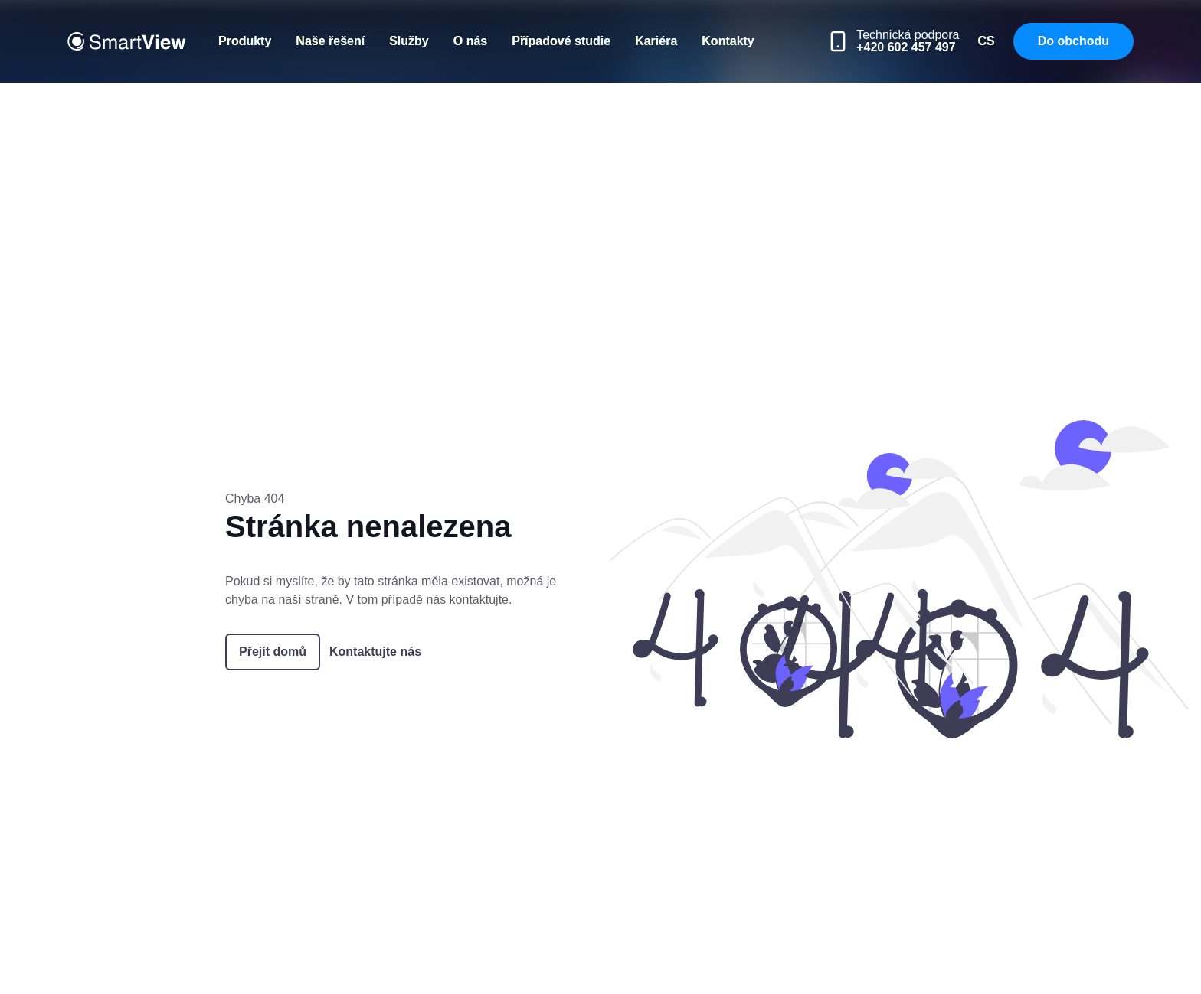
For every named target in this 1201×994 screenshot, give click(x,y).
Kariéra (656, 40)
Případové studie (561, 40)
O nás (470, 40)
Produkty (244, 40)
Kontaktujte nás (375, 651)
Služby (409, 40)
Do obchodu (1073, 40)
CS (985, 40)
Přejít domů (272, 651)
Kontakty (728, 40)
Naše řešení (330, 40)
